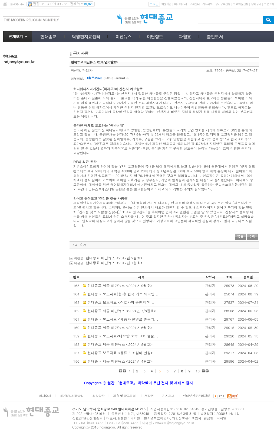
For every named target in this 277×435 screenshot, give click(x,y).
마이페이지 (180, 4)
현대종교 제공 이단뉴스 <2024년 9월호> (120, 285)
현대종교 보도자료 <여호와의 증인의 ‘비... (121, 302)
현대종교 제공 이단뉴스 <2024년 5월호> (120, 344)
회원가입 (166, 4)
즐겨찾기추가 (17, 4)
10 (198, 371)
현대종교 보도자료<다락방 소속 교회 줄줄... (122, 336)
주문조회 (269, 4)
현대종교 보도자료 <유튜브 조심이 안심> (120, 352)
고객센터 (194, 4)
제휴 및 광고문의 (124, 395)
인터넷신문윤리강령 (196, 395)
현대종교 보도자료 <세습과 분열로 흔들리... (122, 319)
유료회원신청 (240, 4)
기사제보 (207, 4)
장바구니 (256, 4)
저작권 (148, 395)
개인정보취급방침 (72, 395)
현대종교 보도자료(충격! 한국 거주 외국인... (122, 294)
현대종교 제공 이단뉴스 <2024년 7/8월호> (121, 310)
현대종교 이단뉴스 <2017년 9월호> (114, 257)
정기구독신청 (222, 4)
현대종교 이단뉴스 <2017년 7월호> (114, 262)
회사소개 (45, 395)
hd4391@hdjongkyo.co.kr (174, 422)
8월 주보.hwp (94, 77)
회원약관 (98, 395)
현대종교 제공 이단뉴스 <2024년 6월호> (120, 327)
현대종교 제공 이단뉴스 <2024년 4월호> (120, 361)
